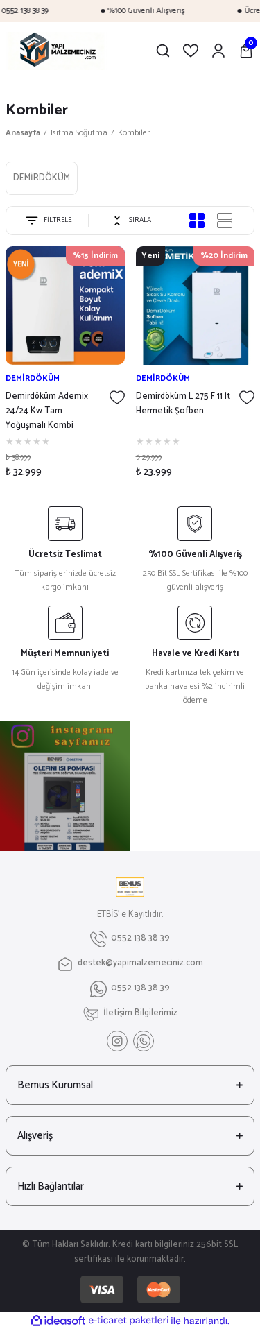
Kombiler (134, 132)
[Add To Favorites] (117, 397)
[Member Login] (218, 50)
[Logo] (71, 51)
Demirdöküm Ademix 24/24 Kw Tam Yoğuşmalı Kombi (47, 411)
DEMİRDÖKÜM (33, 378)
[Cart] (246, 50)
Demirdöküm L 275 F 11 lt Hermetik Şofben (183, 404)
